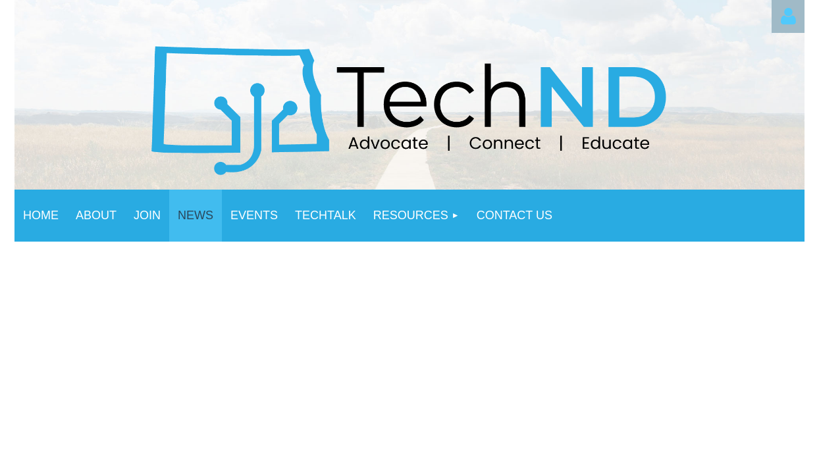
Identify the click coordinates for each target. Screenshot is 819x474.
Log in (788, 16)
